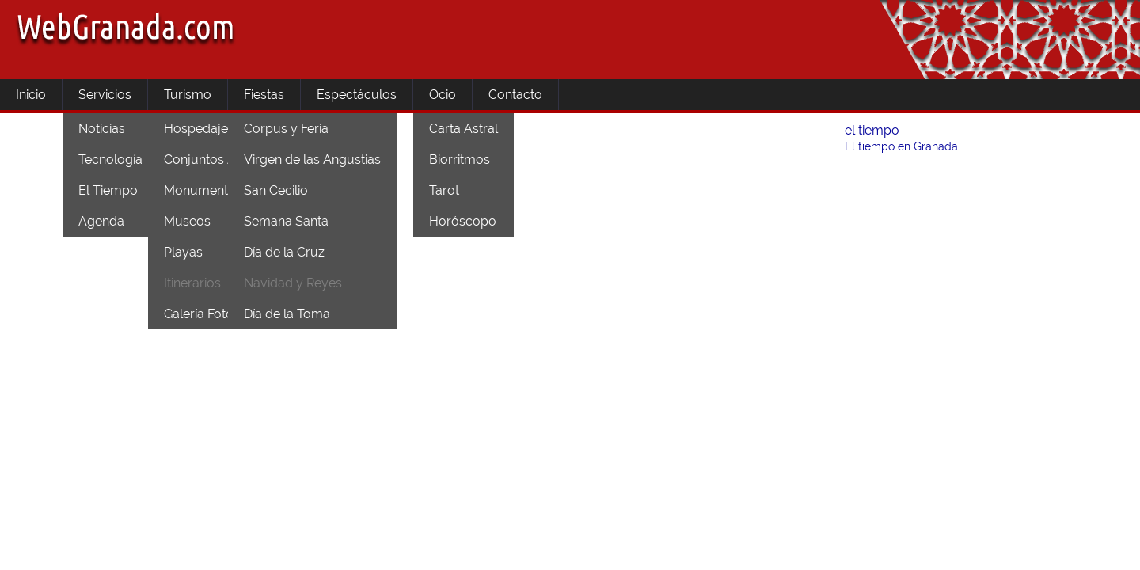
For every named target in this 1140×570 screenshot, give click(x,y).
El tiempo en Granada (901, 146)
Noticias (101, 128)
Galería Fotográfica (219, 313)
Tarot (444, 190)
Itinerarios (192, 283)
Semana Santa (286, 221)
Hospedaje (196, 128)
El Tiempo (108, 190)
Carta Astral (463, 128)
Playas (183, 252)
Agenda (101, 221)
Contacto (515, 94)
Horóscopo (462, 221)
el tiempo (872, 130)
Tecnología (110, 159)
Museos (187, 221)
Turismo (187, 94)
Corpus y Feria (286, 128)
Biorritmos (459, 159)
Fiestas (264, 94)
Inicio (31, 94)
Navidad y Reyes (293, 283)
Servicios (104, 94)
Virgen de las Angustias (312, 159)
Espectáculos (357, 94)
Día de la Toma (287, 313)
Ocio (442, 94)
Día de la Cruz (284, 252)
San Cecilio (276, 190)
